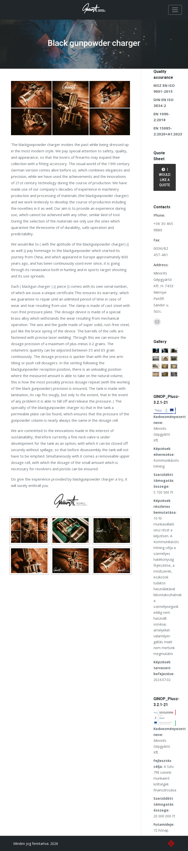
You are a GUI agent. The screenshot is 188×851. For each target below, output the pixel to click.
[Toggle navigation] (175, 10)
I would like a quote (164, 177)
